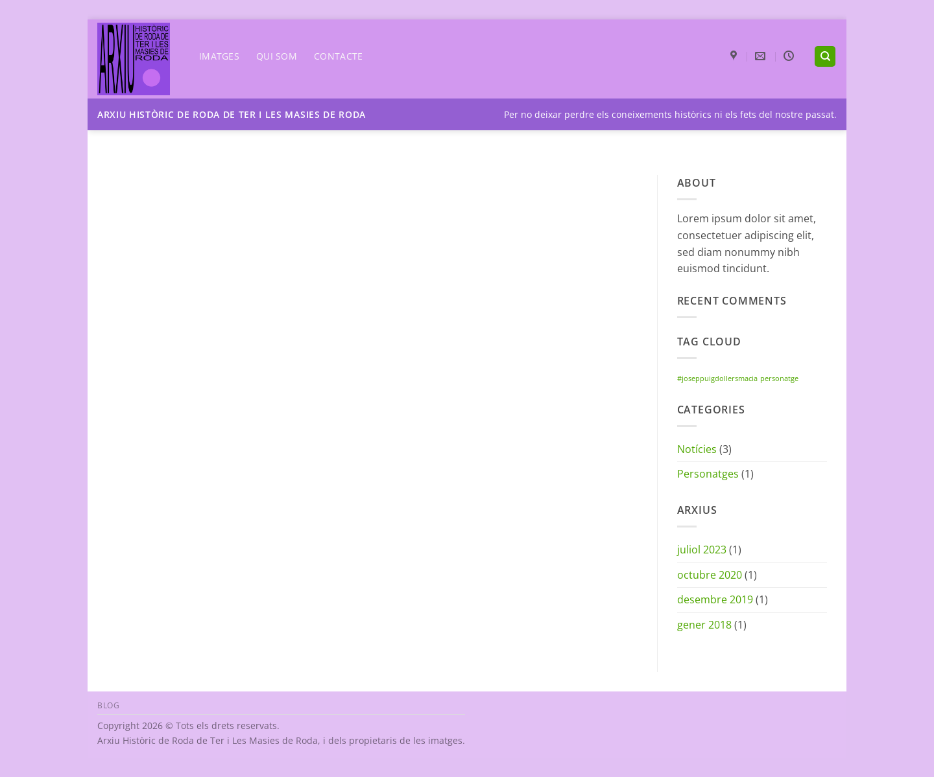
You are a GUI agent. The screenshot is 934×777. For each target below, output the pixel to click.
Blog (108, 705)
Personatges (708, 474)
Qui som (276, 56)
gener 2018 (704, 625)
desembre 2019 (715, 599)
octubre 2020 (709, 575)
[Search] (825, 56)
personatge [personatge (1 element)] (779, 378)
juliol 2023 (701, 549)
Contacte (338, 56)
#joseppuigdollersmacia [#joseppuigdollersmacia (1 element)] (717, 378)
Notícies (697, 449)
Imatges (219, 56)
